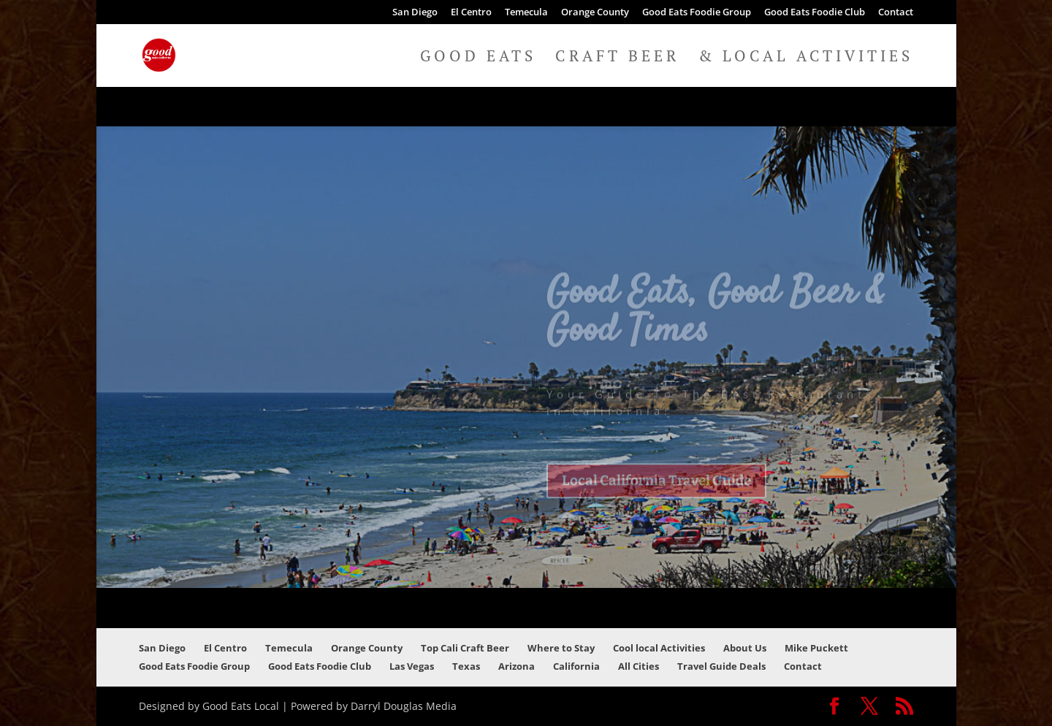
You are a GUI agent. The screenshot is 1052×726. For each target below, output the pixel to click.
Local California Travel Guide (656, 494)
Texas (466, 666)
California (576, 666)
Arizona (516, 666)
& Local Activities (805, 58)
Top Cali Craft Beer (465, 647)
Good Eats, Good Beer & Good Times (715, 326)
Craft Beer (617, 58)
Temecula (526, 12)
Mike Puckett (816, 647)
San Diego (415, 12)
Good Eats (478, 58)
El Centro (471, 12)
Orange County (595, 12)
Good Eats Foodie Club (814, 12)
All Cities (638, 666)
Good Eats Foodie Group (696, 12)
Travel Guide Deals (721, 666)
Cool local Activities (659, 647)
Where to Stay (561, 647)
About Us (744, 647)
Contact (895, 12)
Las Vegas (411, 666)
